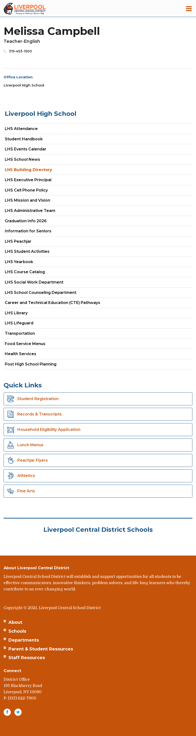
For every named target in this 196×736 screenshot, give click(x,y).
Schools (17, 631)
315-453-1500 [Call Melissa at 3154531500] (20, 51)
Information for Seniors (28, 231)
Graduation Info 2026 (26, 221)
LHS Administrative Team (30, 210)
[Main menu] (189, 8)
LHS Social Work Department (42, 283)
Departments (23, 640)
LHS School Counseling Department (49, 293)
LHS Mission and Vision (27, 200)
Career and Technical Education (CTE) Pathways (52, 302)
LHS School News (22, 159)
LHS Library (16, 313)
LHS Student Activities (27, 251)
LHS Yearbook (19, 262)
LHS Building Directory (28, 169)
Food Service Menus (25, 343)
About (15, 622)
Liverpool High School (40, 114)
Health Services (20, 354)
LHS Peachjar (26, 242)
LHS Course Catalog (33, 273)
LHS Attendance (21, 128)
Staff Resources (26, 657)
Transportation (20, 333)
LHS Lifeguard (19, 323)
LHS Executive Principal (28, 180)
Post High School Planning (30, 364)
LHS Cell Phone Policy (26, 190)
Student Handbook (24, 139)
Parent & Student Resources (40, 649)
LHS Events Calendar (25, 149)
